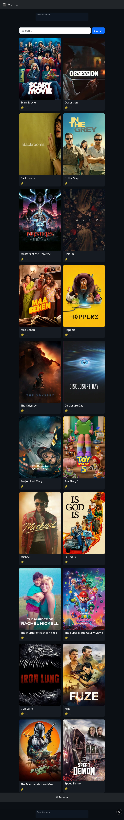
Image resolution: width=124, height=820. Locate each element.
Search (98, 30)
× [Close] (119, 811)
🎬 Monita (11, 4)
